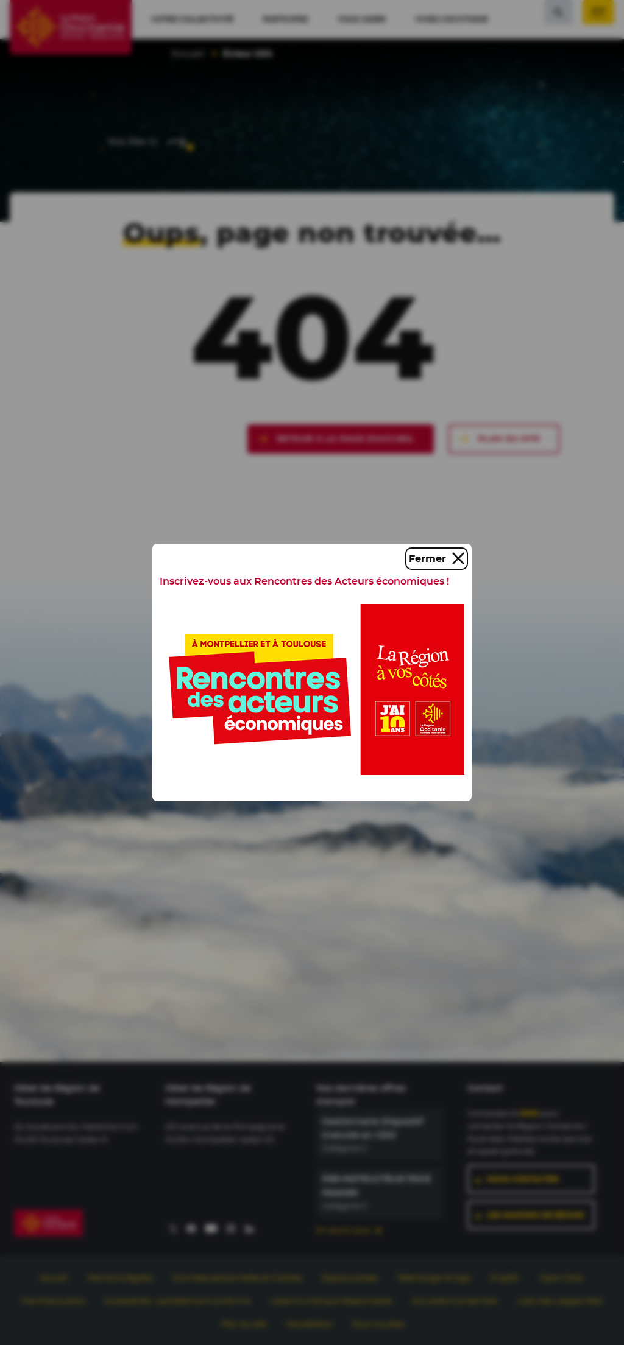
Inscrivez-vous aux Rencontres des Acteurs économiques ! (304, 581)
